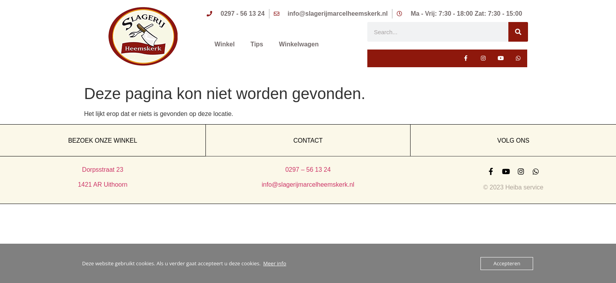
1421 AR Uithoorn (102, 184)
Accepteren (506, 263)
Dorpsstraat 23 (102, 169)
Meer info (274, 263)
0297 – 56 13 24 (308, 169)
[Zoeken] (518, 32)
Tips (256, 44)
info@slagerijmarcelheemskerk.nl (308, 184)
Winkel (224, 44)
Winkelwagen (299, 44)
